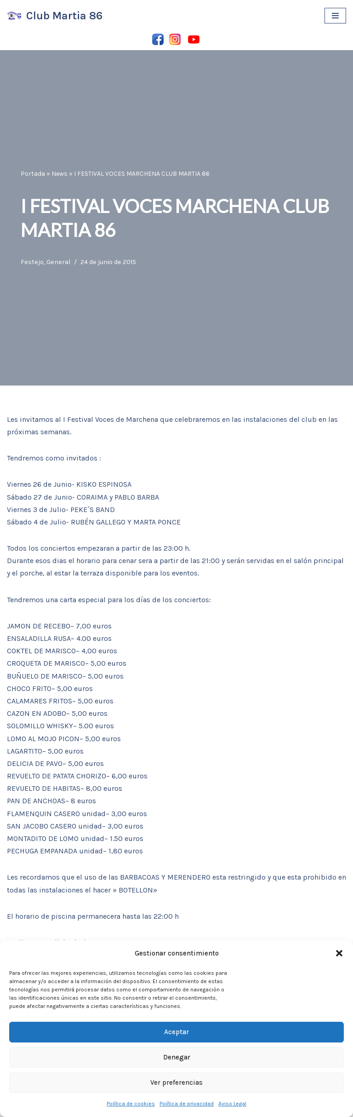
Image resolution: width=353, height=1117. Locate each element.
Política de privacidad (186, 1103)
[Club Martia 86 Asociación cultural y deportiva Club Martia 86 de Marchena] (54, 15)
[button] (339, 953)
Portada (33, 174)
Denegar (176, 1057)
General (58, 262)
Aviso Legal (232, 1103)
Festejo (32, 262)
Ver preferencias (176, 1082)
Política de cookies (131, 1103)
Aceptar (176, 1032)
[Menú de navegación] (335, 15)
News (59, 174)
